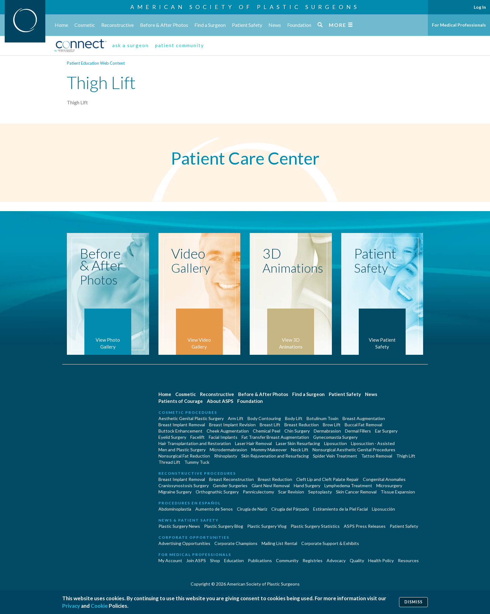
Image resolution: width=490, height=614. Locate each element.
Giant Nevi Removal (271, 485)
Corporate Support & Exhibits (330, 543)
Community (287, 560)
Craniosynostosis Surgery (183, 485)
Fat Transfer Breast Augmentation (275, 437)
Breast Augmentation (363, 418)
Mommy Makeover (269, 449)
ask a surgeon (130, 45)
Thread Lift (169, 462)
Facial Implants (223, 437)
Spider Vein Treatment (335, 455)
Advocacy (336, 560)
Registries (312, 560)
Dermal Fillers (358, 430)
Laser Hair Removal (253, 443)
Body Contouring (264, 418)
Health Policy (381, 560)
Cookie (99, 605)
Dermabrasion (327, 430)
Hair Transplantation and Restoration (194, 443)
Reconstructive (117, 25)
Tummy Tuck (196, 462)
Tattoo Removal (376, 455)
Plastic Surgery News (179, 526)
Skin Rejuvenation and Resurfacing (275, 455)
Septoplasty (320, 491)
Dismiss (413, 602)
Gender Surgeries (230, 485)
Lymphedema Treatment (348, 485)
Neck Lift (299, 449)
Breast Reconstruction (231, 479)
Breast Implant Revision (232, 424)
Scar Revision (291, 491)
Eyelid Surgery (172, 437)
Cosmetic (84, 25)
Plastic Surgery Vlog (267, 526)
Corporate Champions (236, 543)
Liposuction (335, 443)
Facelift (197, 437)
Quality (357, 560)
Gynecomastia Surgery (335, 437)
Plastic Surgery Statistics (315, 526)
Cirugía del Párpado (290, 509)
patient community (179, 45)
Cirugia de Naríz (252, 509)
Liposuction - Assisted (373, 443)
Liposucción (383, 509)
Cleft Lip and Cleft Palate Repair (327, 479)
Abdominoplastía (174, 509)
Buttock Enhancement (180, 430)
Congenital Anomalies (384, 479)
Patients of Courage (180, 401)
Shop (215, 560)
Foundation (299, 25)
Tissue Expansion (398, 491)
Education (234, 560)
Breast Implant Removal (181, 424)
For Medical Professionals (459, 24)
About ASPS (220, 401)
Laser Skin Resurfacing (298, 443)
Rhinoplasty (225, 455)
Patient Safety (247, 25)
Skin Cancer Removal (356, 491)
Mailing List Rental (279, 543)
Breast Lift (270, 424)
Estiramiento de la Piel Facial (340, 509)
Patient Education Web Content (96, 63)
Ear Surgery (386, 430)
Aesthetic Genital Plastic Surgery (191, 418)
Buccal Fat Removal (363, 424)
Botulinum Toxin (322, 418)
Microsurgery (389, 485)
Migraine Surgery (175, 491)
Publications (260, 560)
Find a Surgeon (210, 25)
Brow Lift (332, 424)
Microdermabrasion (228, 449)
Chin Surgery (297, 430)
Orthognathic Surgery (217, 491)
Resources (408, 560)
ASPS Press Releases (365, 526)
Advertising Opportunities (184, 543)
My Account (170, 560)
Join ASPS (196, 560)
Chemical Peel (266, 430)
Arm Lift (235, 418)
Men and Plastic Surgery (182, 449)
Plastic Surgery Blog (223, 526)
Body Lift (293, 418)
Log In (480, 7)
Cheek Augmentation (228, 430)
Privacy (71, 605)
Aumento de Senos (214, 509)
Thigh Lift (405, 455)
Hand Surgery (307, 485)
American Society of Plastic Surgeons (245, 6)
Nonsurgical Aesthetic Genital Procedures (353, 449)
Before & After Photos (164, 25)
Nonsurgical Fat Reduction (184, 455)
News (274, 25)
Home (61, 25)
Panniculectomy (258, 491)
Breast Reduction (301, 424)
